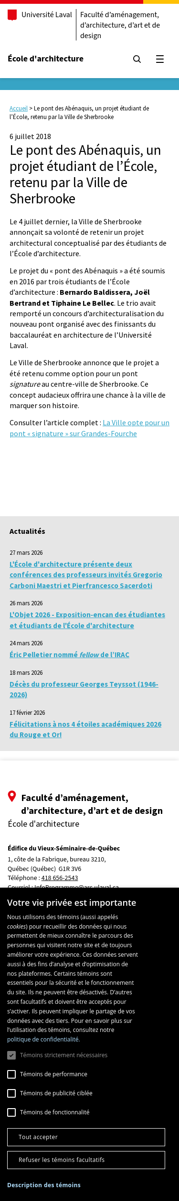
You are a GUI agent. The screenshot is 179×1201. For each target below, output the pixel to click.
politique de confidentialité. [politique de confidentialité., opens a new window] (43, 1039)
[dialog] (89, 1044)
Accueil (19, 108)
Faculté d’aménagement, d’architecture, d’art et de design (120, 25)
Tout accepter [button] (38, 1137)
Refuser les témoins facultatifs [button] (62, 1160)
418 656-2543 (60, 878)
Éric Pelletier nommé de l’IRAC (69, 654)
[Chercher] (137, 59)
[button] (44, 1185)
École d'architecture (46, 59)
